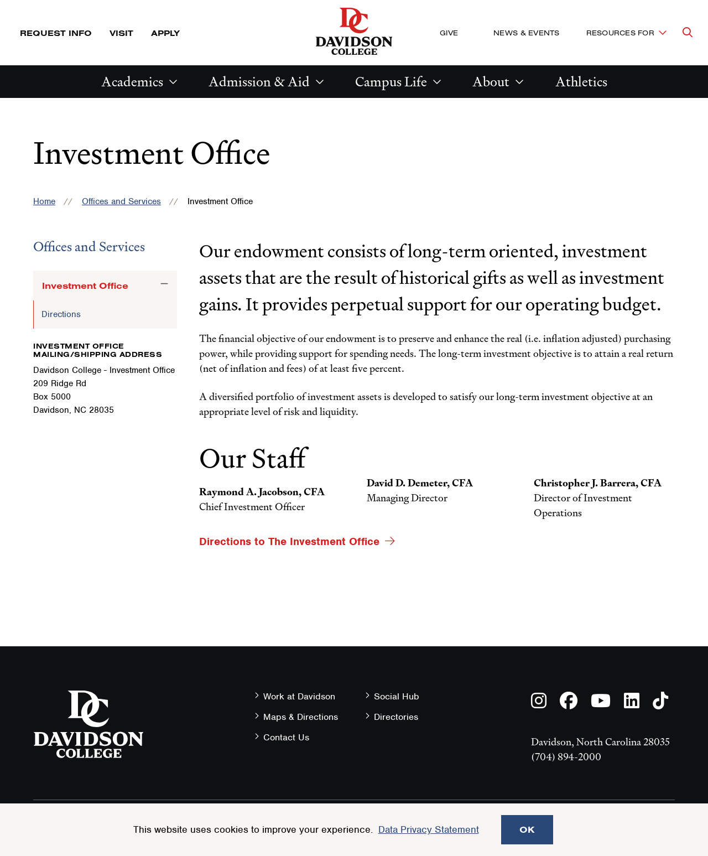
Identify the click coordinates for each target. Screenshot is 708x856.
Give (449, 32)
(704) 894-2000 (566, 756)
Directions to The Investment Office (289, 541)
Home (44, 201)
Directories (396, 717)
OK (527, 829)
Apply (165, 33)
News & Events (526, 32)
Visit (121, 33)
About (490, 81)
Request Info (56, 33)
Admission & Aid (259, 81)
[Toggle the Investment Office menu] (164, 284)
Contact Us (286, 737)
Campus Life (391, 81)
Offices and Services (121, 201)
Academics (132, 81)
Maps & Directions (300, 717)
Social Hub (396, 696)
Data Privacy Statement (428, 829)
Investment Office (85, 285)
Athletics (581, 81)
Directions (61, 314)
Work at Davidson (299, 696)
